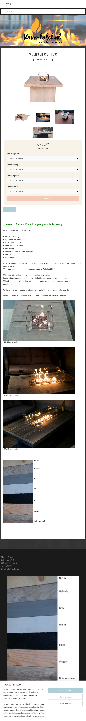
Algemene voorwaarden (11, 699)
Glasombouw (13, 187)
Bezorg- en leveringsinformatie (13, 696)
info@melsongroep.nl (15, 569)
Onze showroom (8, 705)
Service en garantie (9, 702)
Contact (4, 693)
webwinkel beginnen (47, 716)
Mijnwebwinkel (69, 716)
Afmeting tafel (13, 176)
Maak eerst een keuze (43, 198)
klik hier (54, 269)
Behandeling (12, 165)
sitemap (32, 716)
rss (38, 716)
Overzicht (9, 209)
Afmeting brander (14, 154)
